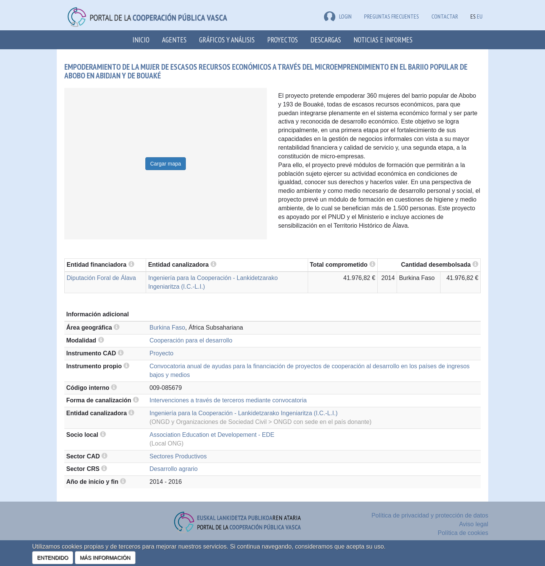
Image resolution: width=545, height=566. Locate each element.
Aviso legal (473, 524)
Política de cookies (463, 533)
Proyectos (282, 39)
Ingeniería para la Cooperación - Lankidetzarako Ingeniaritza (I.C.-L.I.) (243, 413)
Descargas (325, 39)
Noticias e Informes (383, 39)
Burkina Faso (167, 327)
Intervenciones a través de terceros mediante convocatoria (228, 400)
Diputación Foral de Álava (101, 278)
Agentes (174, 39)
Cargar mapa (165, 164)
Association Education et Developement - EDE (211, 435)
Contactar (444, 16)
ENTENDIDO (52, 558)
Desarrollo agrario (173, 469)
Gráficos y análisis (227, 39)
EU (480, 16)
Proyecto (161, 353)
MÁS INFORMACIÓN (105, 558)
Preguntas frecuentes (391, 16)
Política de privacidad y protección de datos (429, 515)
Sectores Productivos (178, 456)
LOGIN (338, 16)
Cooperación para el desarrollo (190, 340)
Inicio (140, 39)
